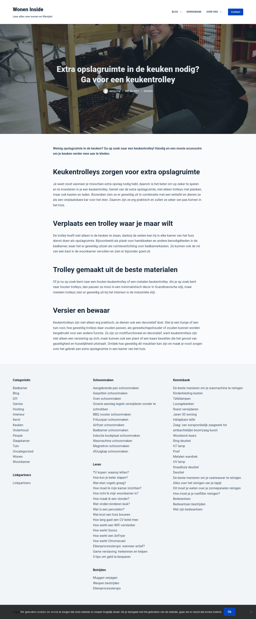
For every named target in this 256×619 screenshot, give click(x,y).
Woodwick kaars (184, 436)
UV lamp (179, 462)
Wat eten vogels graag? (109, 483)
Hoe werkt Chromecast (109, 541)
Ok (230, 612)
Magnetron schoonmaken (111, 446)
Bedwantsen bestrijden (189, 504)
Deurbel (178, 472)
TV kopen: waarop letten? (111, 472)
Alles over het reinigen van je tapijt (197, 483)
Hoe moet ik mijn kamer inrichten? (117, 488)
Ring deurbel (182, 441)
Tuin (16, 446)
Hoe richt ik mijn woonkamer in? (115, 493)
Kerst (16, 420)
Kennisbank (194, 11)
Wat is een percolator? (109, 509)
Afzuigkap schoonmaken (110, 451)
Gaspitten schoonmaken (110, 393)
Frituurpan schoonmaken (110, 420)
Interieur (19, 414)
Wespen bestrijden (106, 583)
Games (18, 404)
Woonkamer (21, 462)
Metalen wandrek (185, 457)
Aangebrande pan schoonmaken (116, 388)
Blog (177, 12)
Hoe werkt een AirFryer (109, 536)
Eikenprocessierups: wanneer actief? (119, 546)
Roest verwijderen (185, 409)
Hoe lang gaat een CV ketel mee (115, 520)
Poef (176, 451)
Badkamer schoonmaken (110, 430)
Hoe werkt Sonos (105, 530)
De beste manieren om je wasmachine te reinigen (208, 388)
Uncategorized (23, 451)
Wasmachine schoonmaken (112, 441)
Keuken (148, 91)
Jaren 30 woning (185, 414)
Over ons (214, 12)
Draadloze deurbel (186, 467)
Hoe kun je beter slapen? (110, 477)
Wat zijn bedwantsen (187, 509)
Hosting (18, 409)
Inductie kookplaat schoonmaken (116, 436)
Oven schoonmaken (107, 399)
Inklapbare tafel (184, 420)
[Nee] (251, 612)
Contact (235, 11)
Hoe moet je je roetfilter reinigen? (196, 493)
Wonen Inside (28, 9)
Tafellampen (182, 399)
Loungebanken (183, 404)
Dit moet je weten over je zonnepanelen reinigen (207, 488)
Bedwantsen (182, 499)
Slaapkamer (21, 441)
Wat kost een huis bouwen (111, 514)
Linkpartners (22, 483)
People (18, 436)
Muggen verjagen (105, 578)
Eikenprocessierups (107, 588)
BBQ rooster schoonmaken (112, 414)
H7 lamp (179, 446)
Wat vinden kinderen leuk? (111, 504)
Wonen (18, 457)
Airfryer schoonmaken (108, 425)
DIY (15, 399)
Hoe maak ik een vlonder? (111, 499)
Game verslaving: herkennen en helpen (120, 551)
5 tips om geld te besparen (112, 557)
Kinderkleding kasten (188, 393)
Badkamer (20, 388)
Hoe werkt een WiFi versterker (114, 525)
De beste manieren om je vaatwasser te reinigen (207, 478)
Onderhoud (21, 430)
